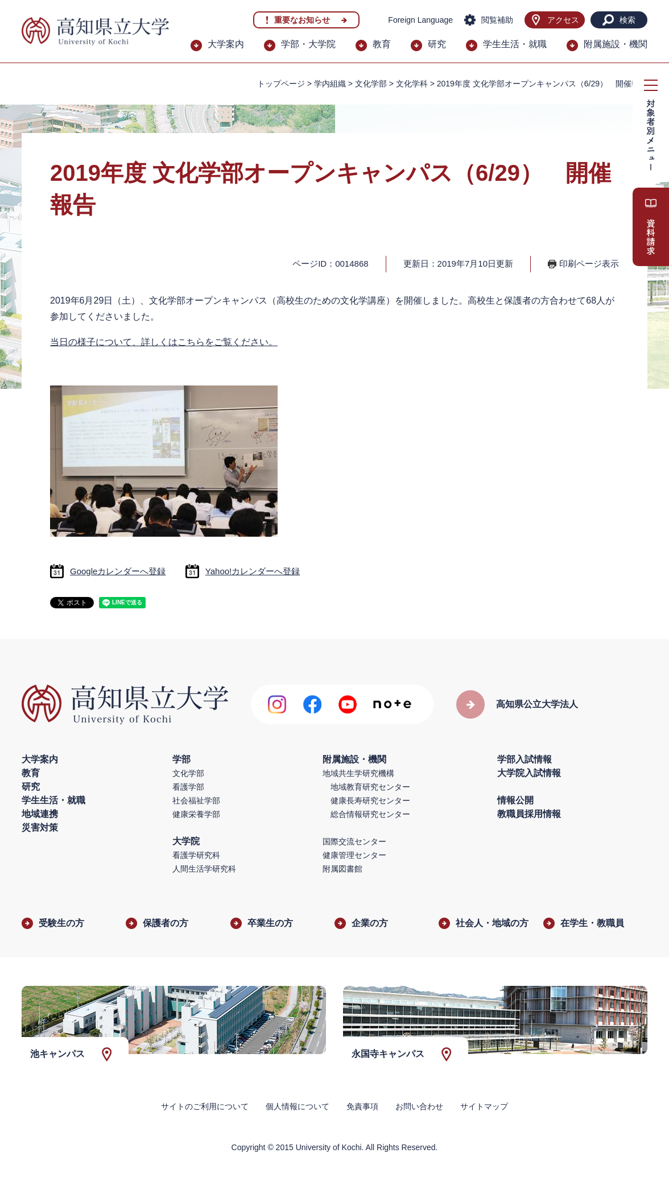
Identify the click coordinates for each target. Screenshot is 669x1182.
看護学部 (188, 786)
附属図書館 (342, 868)
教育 (382, 44)
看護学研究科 (196, 855)
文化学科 (412, 83)
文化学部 (188, 773)
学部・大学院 (308, 44)
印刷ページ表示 (589, 263)
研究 (437, 44)
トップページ (281, 83)
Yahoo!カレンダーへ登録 (252, 571)
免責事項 (362, 1106)
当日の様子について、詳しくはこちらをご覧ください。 (164, 342)
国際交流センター (354, 841)
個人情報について (297, 1106)
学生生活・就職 (515, 44)
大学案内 (226, 44)
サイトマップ (484, 1106)
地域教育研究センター (370, 786)
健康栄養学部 (196, 814)
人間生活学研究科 (204, 868)
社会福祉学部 (196, 800)
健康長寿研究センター (370, 800)
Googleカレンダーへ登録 (118, 571)
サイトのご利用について (205, 1106)
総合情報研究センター (370, 814)
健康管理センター (354, 855)
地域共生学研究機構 (358, 773)
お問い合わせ (419, 1106)
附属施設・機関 (615, 44)
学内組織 (330, 83)
